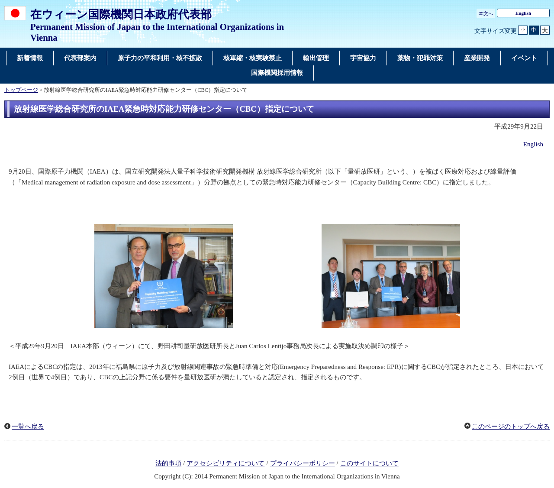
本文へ (486, 13)
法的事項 (168, 463)
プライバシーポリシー (302, 463)
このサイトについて (369, 463)
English (523, 13)
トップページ (21, 90)
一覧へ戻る (28, 426)
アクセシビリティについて (225, 463)
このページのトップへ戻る (511, 426)
